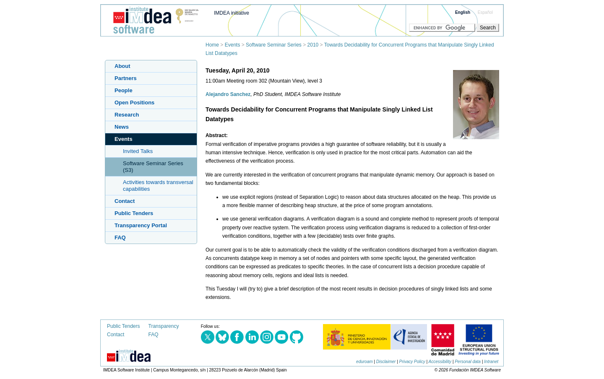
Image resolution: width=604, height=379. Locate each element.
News (122, 127)
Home (212, 45)
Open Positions (134, 102)
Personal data (468, 361)
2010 (313, 45)
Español (485, 12)
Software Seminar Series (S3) (153, 166)
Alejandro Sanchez (228, 94)
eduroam (364, 361)
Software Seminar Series (274, 45)
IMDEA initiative (231, 13)
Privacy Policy (412, 361)
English (462, 12)
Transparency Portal (141, 225)
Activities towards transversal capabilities (158, 185)
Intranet (491, 361)
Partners (126, 78)
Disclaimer (386, 361)
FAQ (120, 237)
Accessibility (440, 361)
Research (127, 115)
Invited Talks (138, 151)
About (122, 66)
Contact (125, 201)
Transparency (163, 326)
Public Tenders (134, 213)
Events (232, 45)
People (124, 90)
